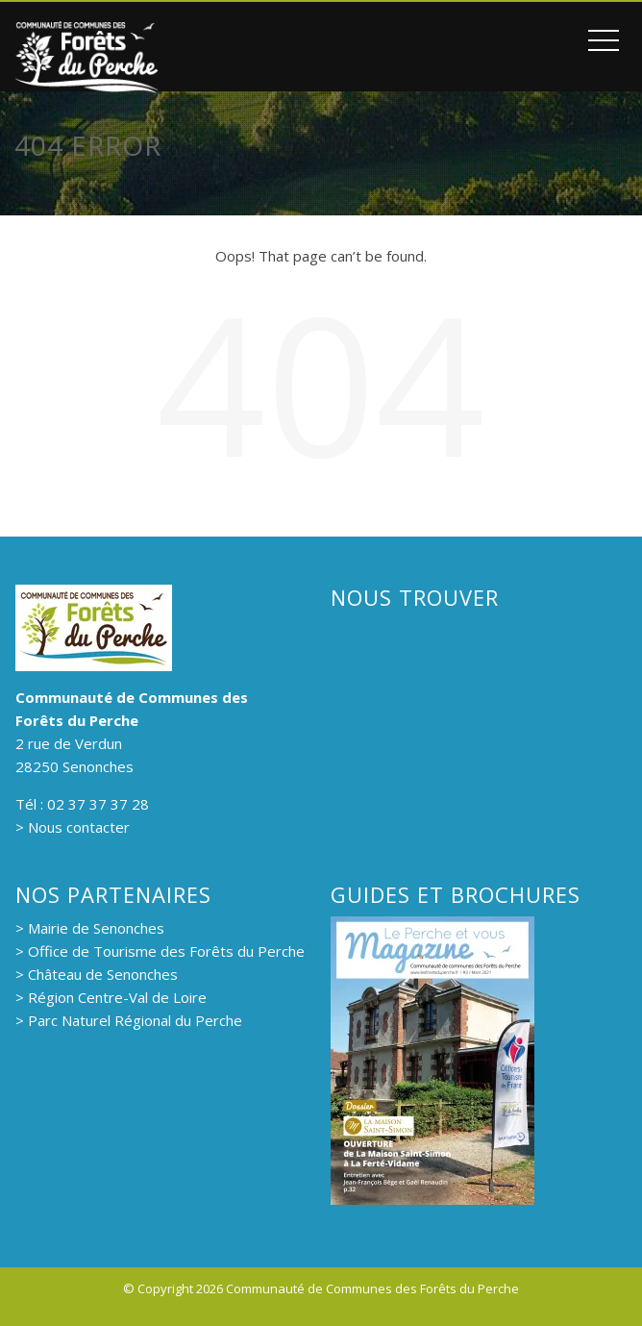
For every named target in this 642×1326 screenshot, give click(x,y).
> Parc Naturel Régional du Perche (128, 1020)
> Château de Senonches (96, 974)
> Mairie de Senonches (89, 928)
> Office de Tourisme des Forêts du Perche (160, 951)
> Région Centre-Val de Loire (111, 997)
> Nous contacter (72, 827)
